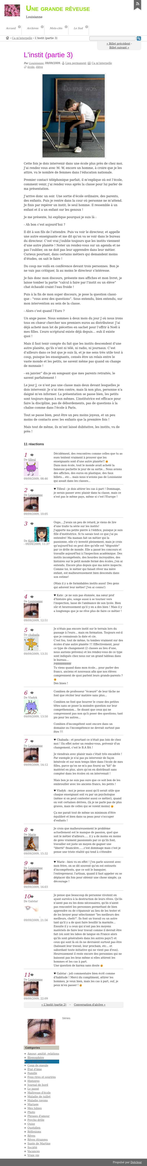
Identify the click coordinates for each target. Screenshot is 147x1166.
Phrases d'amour (38, 1116)
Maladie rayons (37, 1100)
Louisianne (36, 63)
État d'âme (34, 1069)
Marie (32, 834)
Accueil (7, 37)
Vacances (33, 1151)
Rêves (31, 1135)
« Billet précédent (118, 43)
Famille (32, 1073)
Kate (31, 540)
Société (32, 1147)
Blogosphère (35, 1057)
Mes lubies (34, 1108)
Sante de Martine (38, 1143)
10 (27, 896)
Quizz (31, 1123)
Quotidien (33, 1127)
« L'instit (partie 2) (53, 1004)
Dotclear (136, 1162)
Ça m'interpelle (22, 38)
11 (27, 975)
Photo (31, 1112)
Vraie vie (33, 1155)
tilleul (32, 459)
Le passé (33, 1088)
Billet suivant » (119, 47)
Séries (66, 1018)
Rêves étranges (37, 1139)
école (30, 67)
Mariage (33, 1104)
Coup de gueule (37, 1065)
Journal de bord (37, 1084)
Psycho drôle (35, 1119)
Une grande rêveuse (58, 8)
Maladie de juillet (38, 1096)
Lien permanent (75, 63)
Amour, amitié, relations (43, 1053)
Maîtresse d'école (39, 1092)
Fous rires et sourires (41, 1077)
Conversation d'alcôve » (89, 1004)
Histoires (33, 1080)
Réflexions (34, 1131)
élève (39, 67)
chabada (33, 634)
